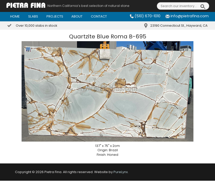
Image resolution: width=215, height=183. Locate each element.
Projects (54, 16)
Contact (99, 16)
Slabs (33, 16)
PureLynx (120, 172)
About (76, 16)
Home (15, 16)
